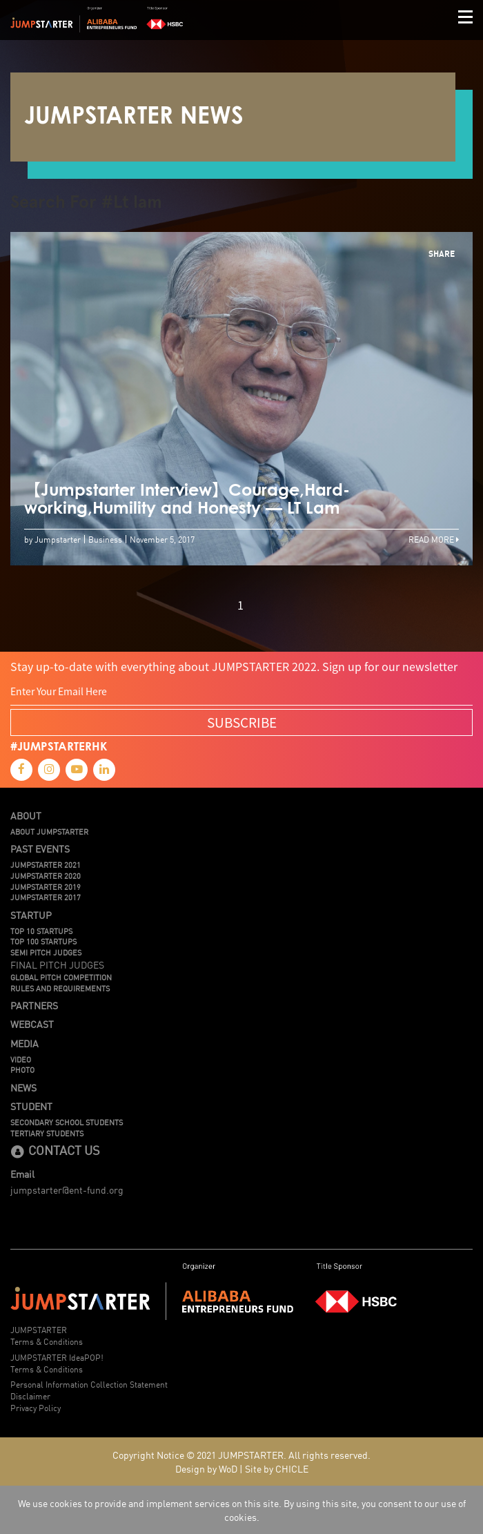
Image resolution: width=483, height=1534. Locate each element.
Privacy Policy (35, 1407)
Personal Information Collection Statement (89, 1384)
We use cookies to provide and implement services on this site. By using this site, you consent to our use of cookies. (242, 1510)
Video (20, 1059)
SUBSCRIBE (242, 722)
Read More (433, 539)
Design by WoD (206, 1468)
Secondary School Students (66, 1121)
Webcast (32, 1024)
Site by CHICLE (276, 1468)
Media (24, 1043)
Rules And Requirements (60, 987)
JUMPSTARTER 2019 (45, 886)
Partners (34, 1005)
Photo (22, 1069)
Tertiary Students (46, 1132)
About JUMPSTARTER (49, 831)
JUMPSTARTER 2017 (45, 896)
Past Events (40, 848)
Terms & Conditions (46, 1341)
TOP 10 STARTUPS (41, 930)
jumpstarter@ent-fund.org (67, 1189)
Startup (31, 915)
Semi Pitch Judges (45, 952)
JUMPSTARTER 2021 (45, 864)
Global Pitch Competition (61, 976)
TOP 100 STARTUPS (43, 940)
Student (31, 1106)
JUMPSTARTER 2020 (45, 875)
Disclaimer (30, 1395)
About (25, 815)
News (23, 1087)
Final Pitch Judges (57, 964)
